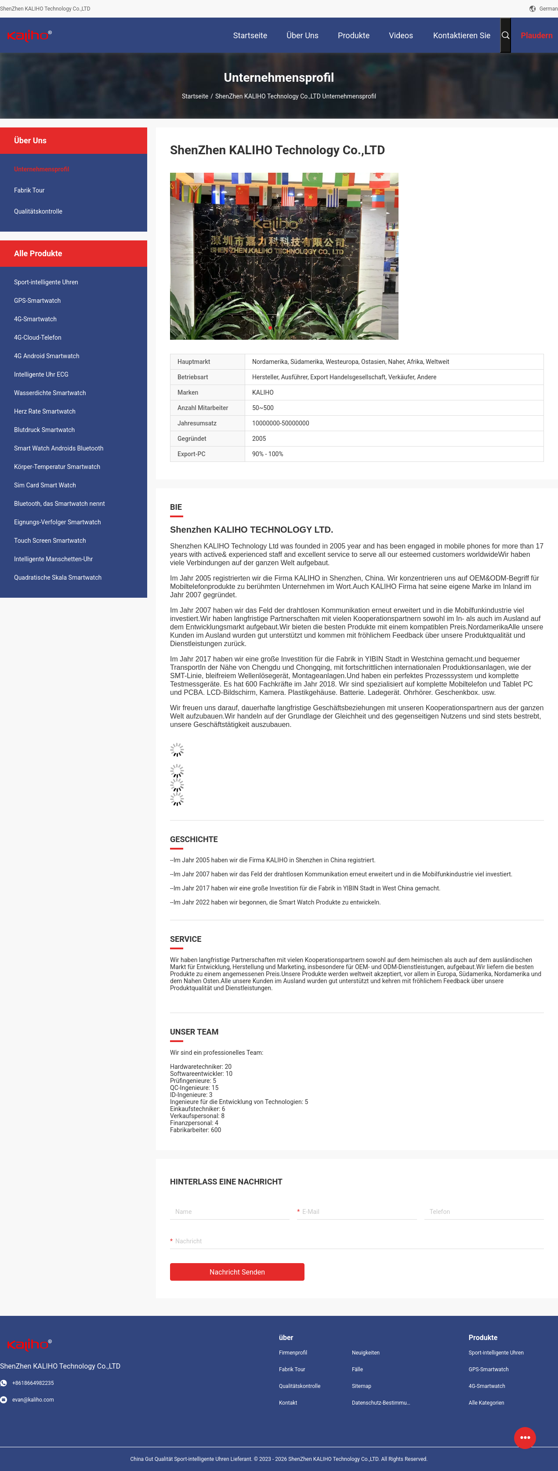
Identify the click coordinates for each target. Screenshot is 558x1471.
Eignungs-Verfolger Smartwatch (57, 522)
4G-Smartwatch (35, 319)
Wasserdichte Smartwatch (50, 392)
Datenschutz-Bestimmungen (381, 1403)
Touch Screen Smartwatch (50, 540)
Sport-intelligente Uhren (46, 282)
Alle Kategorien (486, 1403)
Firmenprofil (293, 1353)
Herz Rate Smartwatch (45, 411)
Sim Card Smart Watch (45, 485)
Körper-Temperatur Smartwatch (57, 466)
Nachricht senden (237, 1272)
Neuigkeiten (366, 1353)
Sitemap (361, 1386)
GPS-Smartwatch (37, 300)
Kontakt (288, 1403)
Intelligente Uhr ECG (41, 374)
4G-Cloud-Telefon (38, 337)
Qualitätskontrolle (38, 211)
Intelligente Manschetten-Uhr (53, 559)
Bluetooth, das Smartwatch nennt (59, 503)
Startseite (195, 96)
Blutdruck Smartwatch (44, 429)
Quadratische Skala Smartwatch (57, 577)
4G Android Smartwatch (47, 356)
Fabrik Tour (29, 190)
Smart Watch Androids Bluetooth (59, 448)
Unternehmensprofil (41, 169)
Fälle (357, 1369)
